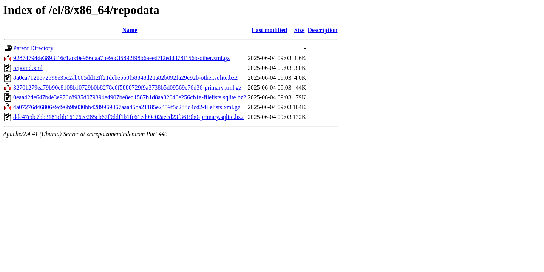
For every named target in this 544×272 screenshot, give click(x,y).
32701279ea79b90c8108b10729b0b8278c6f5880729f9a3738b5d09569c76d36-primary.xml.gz (127, 87)
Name (129, 30)
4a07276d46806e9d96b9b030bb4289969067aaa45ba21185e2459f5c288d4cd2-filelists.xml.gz (126, 107)
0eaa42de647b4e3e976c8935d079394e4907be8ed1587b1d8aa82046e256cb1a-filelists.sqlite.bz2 (129, 97)
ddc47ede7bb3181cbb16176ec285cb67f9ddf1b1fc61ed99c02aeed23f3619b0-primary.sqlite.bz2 (128, 117)
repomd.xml (28, 68)
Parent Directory (33, 48)
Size (299, 30)
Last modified (269, 30)
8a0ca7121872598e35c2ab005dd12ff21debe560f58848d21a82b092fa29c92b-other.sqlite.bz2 (125, 77)
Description (322, 30)
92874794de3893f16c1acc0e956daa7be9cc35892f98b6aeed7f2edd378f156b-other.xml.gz (121, 58)
